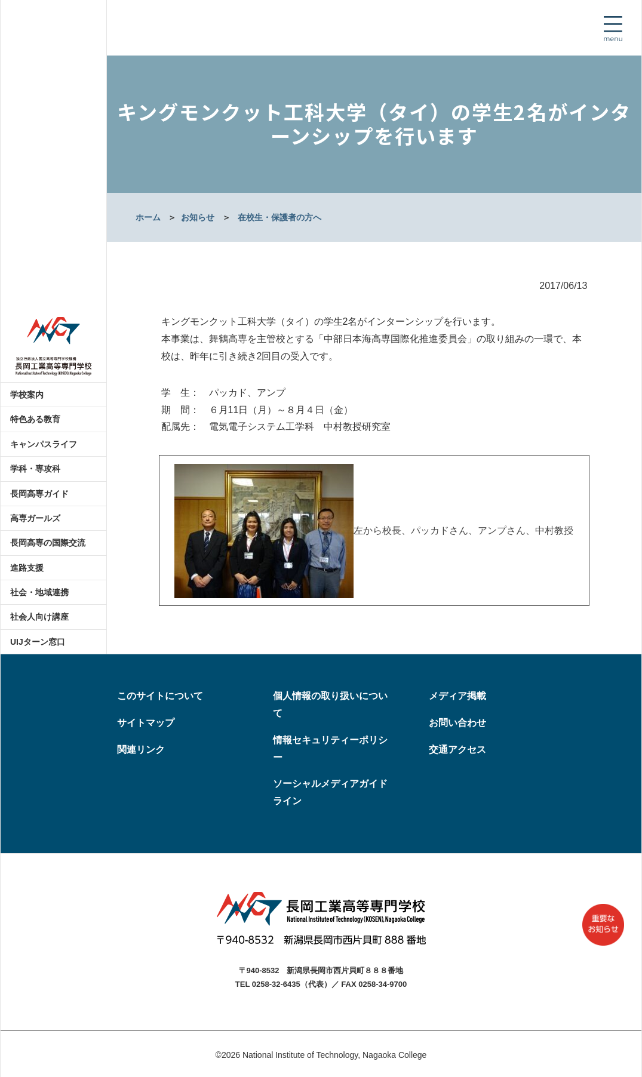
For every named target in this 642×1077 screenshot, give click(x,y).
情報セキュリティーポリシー (330, 748)
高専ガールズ (35, 518)
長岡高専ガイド (39, 494)
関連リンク (141, 749)
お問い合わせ (457, 723)
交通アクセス (457, 749)
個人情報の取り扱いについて (330, 704)
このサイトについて (160, 696)
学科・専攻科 (35, 468)
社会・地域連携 (39, 592)
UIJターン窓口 (37, 642)
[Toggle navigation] (612, 28)
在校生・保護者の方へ (279, 217)
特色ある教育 (35, 419)
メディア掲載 (457, 696)
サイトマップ (145, 723)
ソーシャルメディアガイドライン (330, 792)
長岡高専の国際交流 (47, 542)
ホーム (148, 217)
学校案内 (27, 394)
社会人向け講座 (39, 616)
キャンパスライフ (43, 444)
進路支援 (27, 568)
